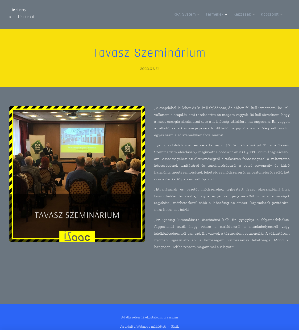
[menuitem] (194, 14)
